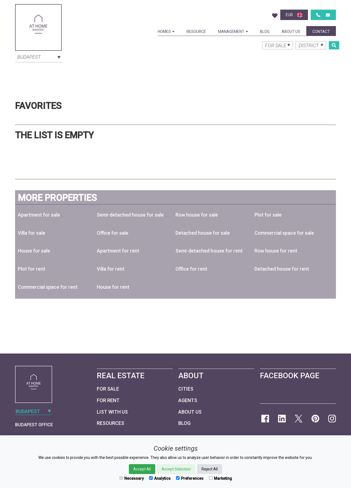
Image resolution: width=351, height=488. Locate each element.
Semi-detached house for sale (130, 215)
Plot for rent (31, 269)
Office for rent (191, 269)
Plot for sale (268, 215)
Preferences (189, 478)
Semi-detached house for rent (209, 251)
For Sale (108, 389)
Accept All (142, 469)
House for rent (113, 287)
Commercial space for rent (48, 287)
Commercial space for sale (284, 233)
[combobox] (38, 56)
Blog (265, 31)
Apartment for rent (118, 251)
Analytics (160, 478)
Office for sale (112, 233)
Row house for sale (197, 215)
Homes (166, 31)
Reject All (210, 469)
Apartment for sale (39, 215)
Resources (110, 423)
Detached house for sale (203, 233)
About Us (291, 31)
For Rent (108, 400)
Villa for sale (31, 233)
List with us (112, 412)
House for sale (34, 251)
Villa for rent (110, 269)
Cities (185, 389)
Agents (187, 400)
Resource (196, 31)
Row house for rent (275, 251)
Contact (321, 31)
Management (233, 31)
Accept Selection (176, 469)
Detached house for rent (281, 269)
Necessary (131, 478)
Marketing (220, 478)
